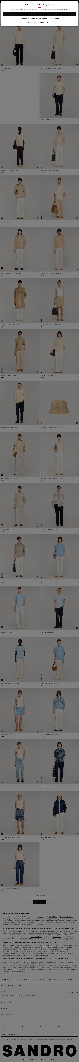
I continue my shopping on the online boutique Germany (39, 18)
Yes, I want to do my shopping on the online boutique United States (39, 14)
